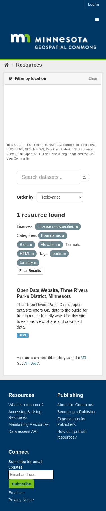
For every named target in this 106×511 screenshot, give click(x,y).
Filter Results (30, 271)
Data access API (22, 431)
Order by (25, 197)
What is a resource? (26, 404)
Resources (29, 65)
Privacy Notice (21, 499)
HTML (23, 335)
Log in (93, 4)
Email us (16, 492)
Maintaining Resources (28, 424)
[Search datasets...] (48, 177)
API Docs (31, 363)
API (83, 358)
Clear (93, 79)
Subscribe (21, 484)
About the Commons (75, 404)
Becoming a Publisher (76, 411)
